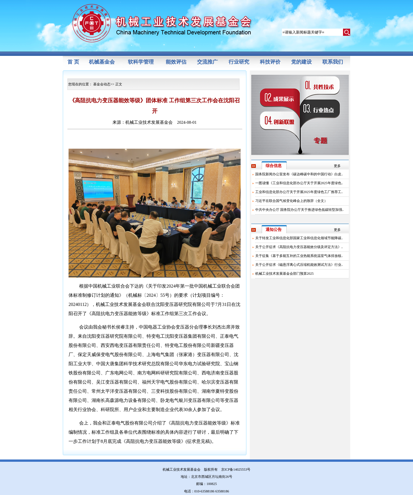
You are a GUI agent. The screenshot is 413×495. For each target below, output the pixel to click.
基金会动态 (101, 84)
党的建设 (301, 62)
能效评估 (176, 62)
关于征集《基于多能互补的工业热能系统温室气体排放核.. (299, 256)
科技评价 (270, 62)
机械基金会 (102, 62)
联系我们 (332, 62)
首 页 (73, 62)
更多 (337, 166)
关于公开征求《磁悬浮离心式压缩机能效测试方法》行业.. (299, 265)
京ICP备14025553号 (236, 469)
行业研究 (239, 62)
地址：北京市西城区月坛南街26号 (206, 477)
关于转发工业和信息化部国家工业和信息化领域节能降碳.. (299, 238)
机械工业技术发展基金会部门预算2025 (284, 274)
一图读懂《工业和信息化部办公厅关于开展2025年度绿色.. (299, 183)
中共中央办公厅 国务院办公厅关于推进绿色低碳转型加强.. (299, 210)
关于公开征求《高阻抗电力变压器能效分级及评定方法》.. (299, 247)
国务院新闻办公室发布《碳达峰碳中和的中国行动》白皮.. (299, 174)
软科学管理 (141, 62)
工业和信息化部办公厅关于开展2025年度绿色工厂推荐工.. (299, 192)
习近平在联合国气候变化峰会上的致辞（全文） (291, 201)
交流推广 (207, 62)
